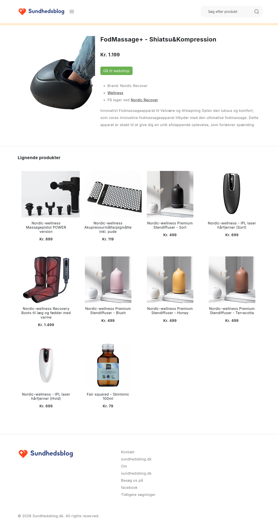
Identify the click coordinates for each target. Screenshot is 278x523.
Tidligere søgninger (138, 494)
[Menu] (71, 11)
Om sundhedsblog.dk (136, 469)
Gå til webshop (116, 71)
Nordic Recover (144, 100)
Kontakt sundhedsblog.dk (136, 455)
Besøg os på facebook (132, 484)
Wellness (115, 93)
